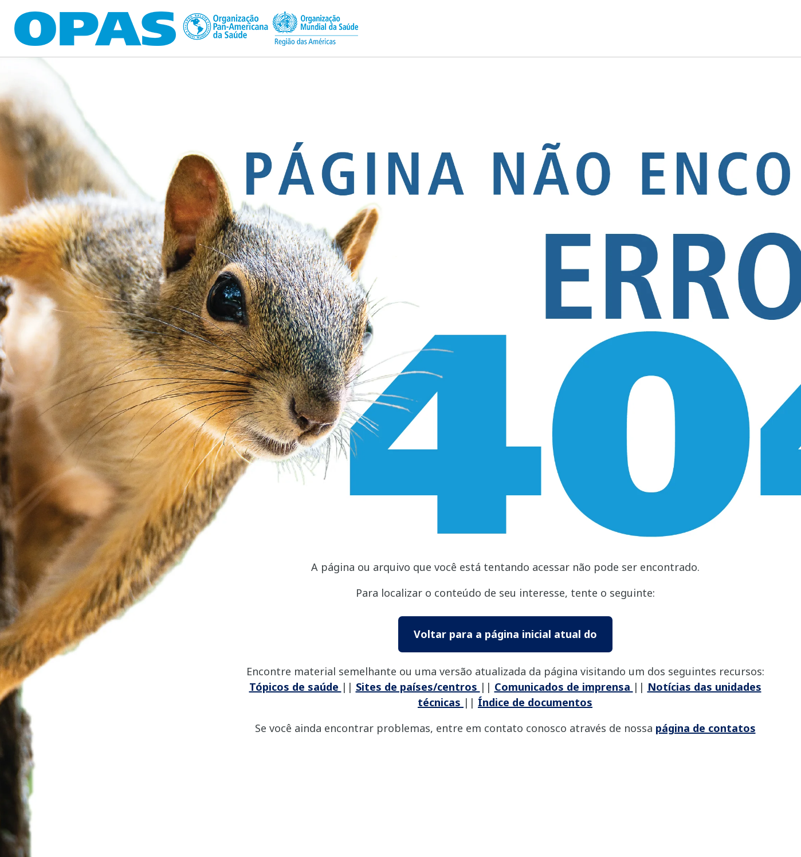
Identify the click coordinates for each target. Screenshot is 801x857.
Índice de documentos (535, 702)
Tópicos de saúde (295, 687)
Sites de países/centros (418, 687)
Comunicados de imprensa (563, 687)
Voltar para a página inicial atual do (505, 634)
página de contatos (705, 728)
